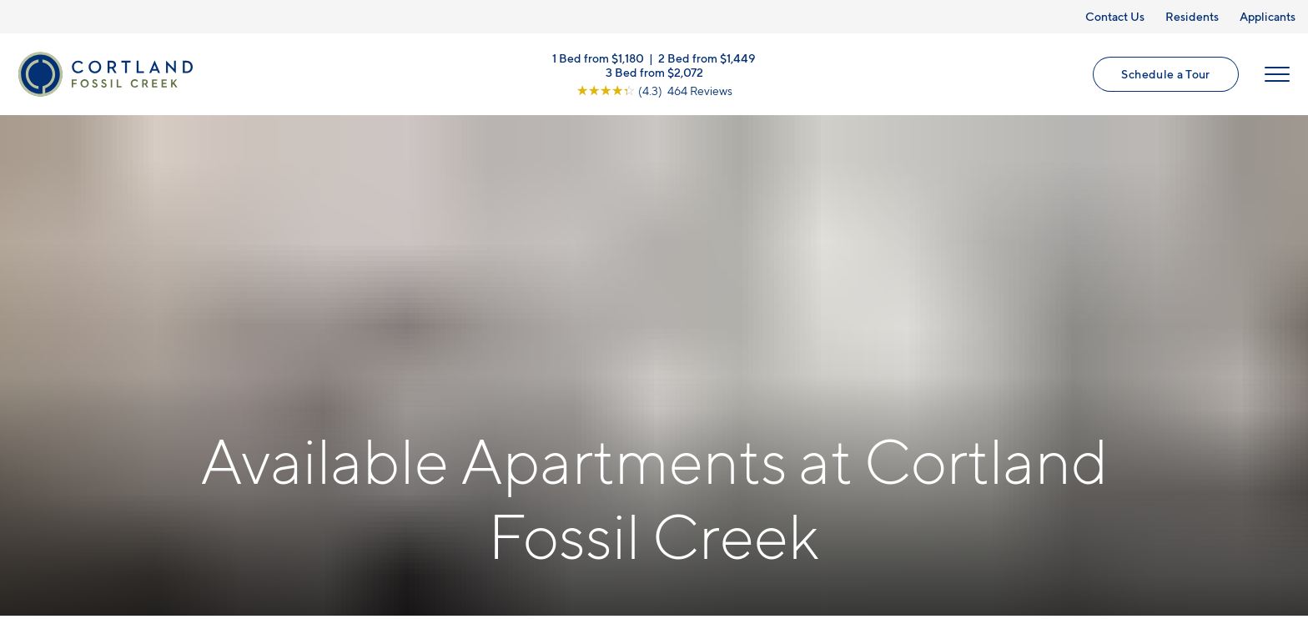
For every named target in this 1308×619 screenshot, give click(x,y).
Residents (1192, 16)
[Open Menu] (1276, 75)
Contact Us (1114, 16)
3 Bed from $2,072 (654, 73)
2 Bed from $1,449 (707, 59)
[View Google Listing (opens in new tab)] (654, 91)
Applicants (1267, 16)
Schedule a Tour (1165, 75)
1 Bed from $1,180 (598, 59)
